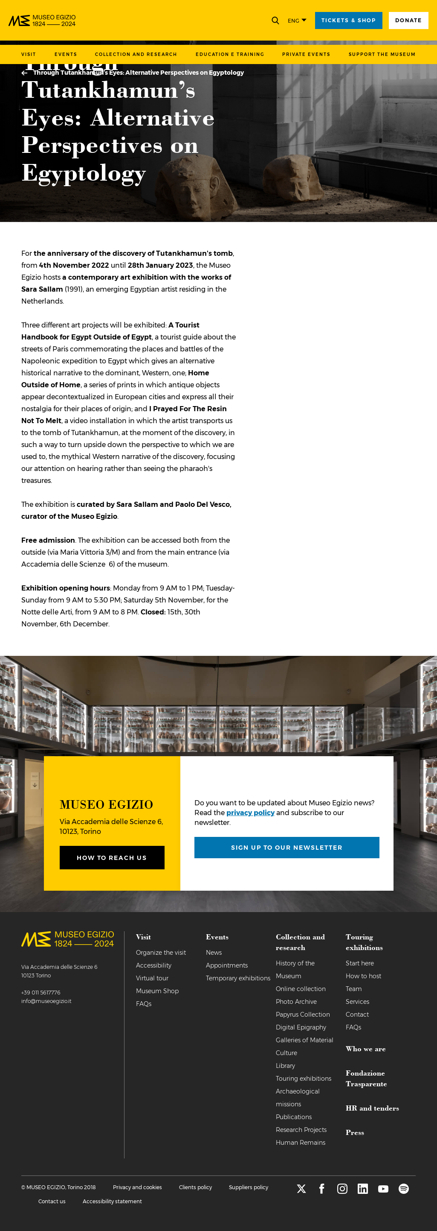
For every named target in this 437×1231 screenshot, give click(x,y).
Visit (28, 54)
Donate (408, 20)
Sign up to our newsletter (287, 847)
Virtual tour (152, 978)
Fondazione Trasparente (366, 1078)
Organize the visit (161, 952)
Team (354, 989)
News (214, 952)
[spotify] (404, 1191)
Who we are (366, 1048)
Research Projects (301, 1130)
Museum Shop (157, 991)
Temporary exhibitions (238, 978)
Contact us (52, 1201)
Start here (360, 963)
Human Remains (300, 1142)
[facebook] (322, 1191)
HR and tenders (372, 1107)
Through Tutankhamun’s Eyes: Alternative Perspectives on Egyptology (138, 72)
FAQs (143, 1004)
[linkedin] (363, 1191)
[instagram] (342, 1191)
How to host (363, 976)
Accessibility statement (112, 1201)
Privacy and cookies (137, 1187)
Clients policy (195, 1187)
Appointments (227, 965)
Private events (306, 54)
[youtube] (383, 1191)
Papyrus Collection (303, 1014)
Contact (357, 1014)
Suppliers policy (248, 1187)
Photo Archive (296, 1002)
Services (357, 1002)
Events (66, 54)
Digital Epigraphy (301, 1027)
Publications (294, 1117)
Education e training (230, 54)
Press (355, 1132)
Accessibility (153, 965)
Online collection (301, 989)
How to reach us (112, 858)
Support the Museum (382, 54)
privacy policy (250, 813)
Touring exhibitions (303, 1078)
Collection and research (136, 54)
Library (285, 1066)
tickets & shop (348, 20)
